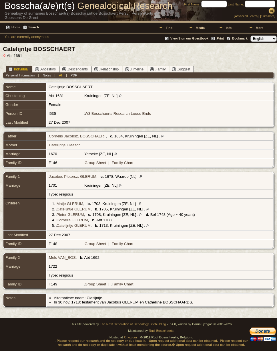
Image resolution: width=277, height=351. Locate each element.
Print (220, 38)
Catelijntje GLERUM (74, 209)
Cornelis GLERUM (72, 220)
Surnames (267, 16)
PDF (74, 75)
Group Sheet (95, 163)
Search (34, 27)
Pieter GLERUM (70, 214)
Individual (19, 69)
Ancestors (45, 69)
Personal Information (20, 75)
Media (200, 27)
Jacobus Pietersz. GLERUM (72, 176)
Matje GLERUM (70, 204)
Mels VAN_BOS (62, 257)
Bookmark (240, 38)
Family (158, 69)
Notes (47, 75)
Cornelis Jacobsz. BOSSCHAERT (77, 136)
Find (169, 27)
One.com (130, 337)
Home (15, 27)
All (61, 75)
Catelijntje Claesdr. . (66, 145)
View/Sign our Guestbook (189, 38)
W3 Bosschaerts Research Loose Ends (118, 113)
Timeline (134, 69)
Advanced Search (246, 16)
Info (229, 27)
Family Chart (122, 163)
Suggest (181, 69)
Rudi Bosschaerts (161, 330)
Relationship (106, 69)
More (259, 27)
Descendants (75, 69)
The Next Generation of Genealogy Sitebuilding (133, 324)
